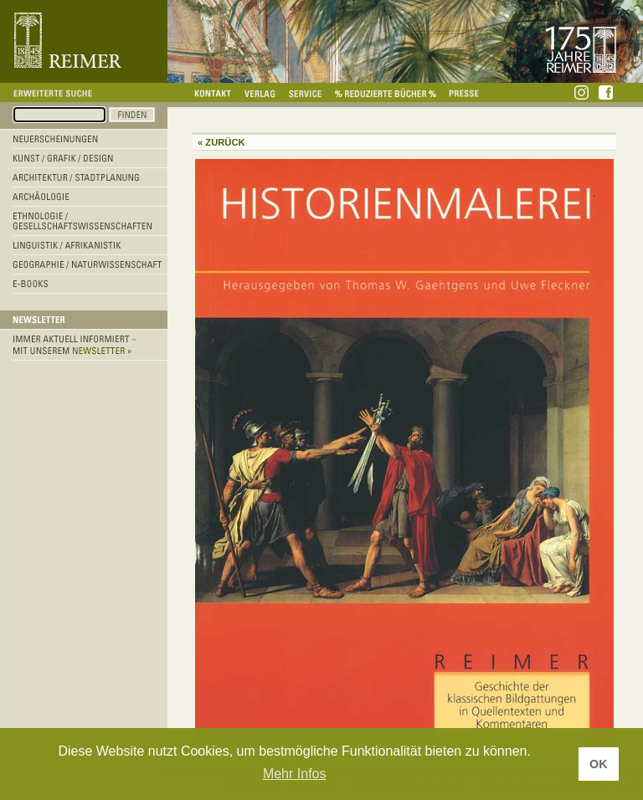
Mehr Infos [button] (295, 774)
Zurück (224, 142)
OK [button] (598, 764)
